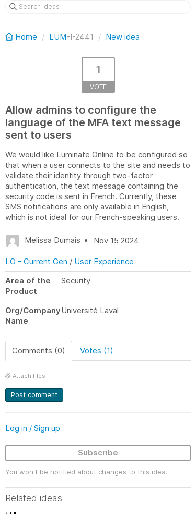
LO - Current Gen (36, 261)
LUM (57, 37)
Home (22, 37)
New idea (123, 37)
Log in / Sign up (32, 428)
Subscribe (98, 453)
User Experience (104, 261)
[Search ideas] (98, 7)
